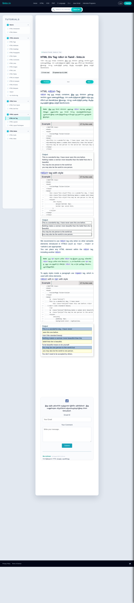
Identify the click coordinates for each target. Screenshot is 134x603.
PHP (53, 3)
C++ (69, 3)
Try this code (86, 124)
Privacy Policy (6, 564)
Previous (45, 82)
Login (120, 3)
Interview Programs (89, 3)
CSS (47, 3)
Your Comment (67, 425)
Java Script (76, 3)
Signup (128, 3)
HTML (42, 3)
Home (35, 3)
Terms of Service (16, 564)
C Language (61, 3)
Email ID (67, 415)
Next (90, 82)
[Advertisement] (17, 174)
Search (76, 9)
